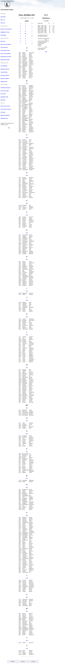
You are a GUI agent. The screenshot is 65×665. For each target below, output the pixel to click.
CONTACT (33, 661)
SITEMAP (12, 661)
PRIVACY (23, 661)
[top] (9, 127)
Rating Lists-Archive (5, 69)
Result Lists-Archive (5, 75)
